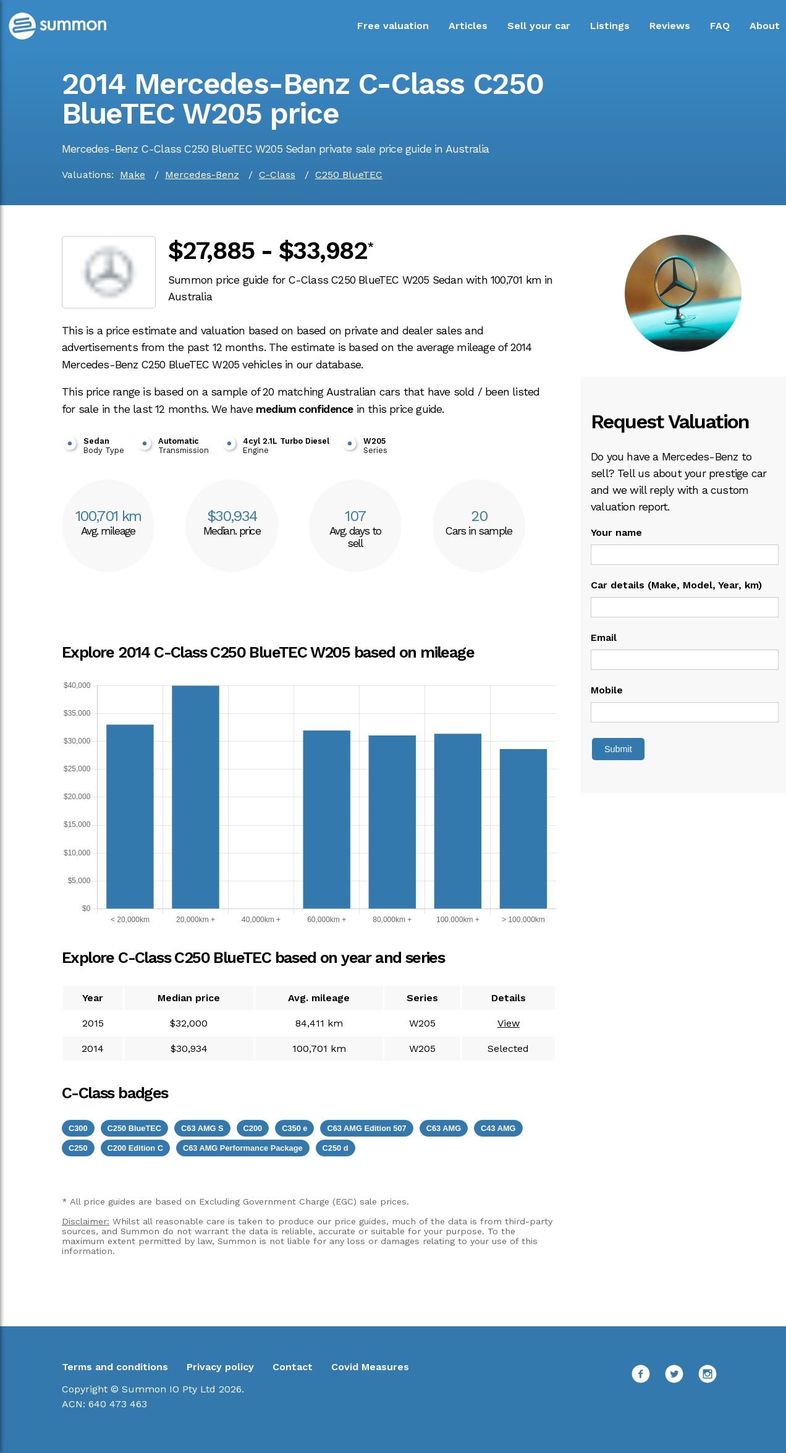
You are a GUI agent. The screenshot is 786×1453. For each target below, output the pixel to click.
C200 (253, 1128)
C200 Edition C (135, 1148)
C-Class (277, 174)
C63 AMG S (202, 1128)
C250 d (336, 1148)
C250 (78, 1148)
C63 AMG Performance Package (243, 1148)
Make (132, 174)
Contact (293, 1367)
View (508, 1023)
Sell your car (538, 26)
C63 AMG (443, 1128)
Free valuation (393, 26)
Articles (468, 26)
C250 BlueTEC (348, 174)
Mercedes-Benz (202, 174)
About (765, 26)
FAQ (720, 26)
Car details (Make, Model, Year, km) (676, 585)
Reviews (669, 26)
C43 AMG (498, 1128)
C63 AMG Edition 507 (366, 1128)
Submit (618, 749)
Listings (610, 26)
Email (604, 637)
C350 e (294, 1128)
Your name (616, 532)
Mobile (607, 690)
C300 (78, 1128)
